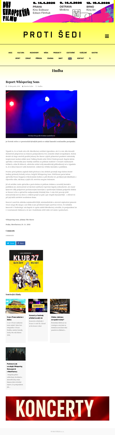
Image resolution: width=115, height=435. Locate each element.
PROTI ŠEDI (53, 35)
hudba (40, 86)
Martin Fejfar (28, 86)
